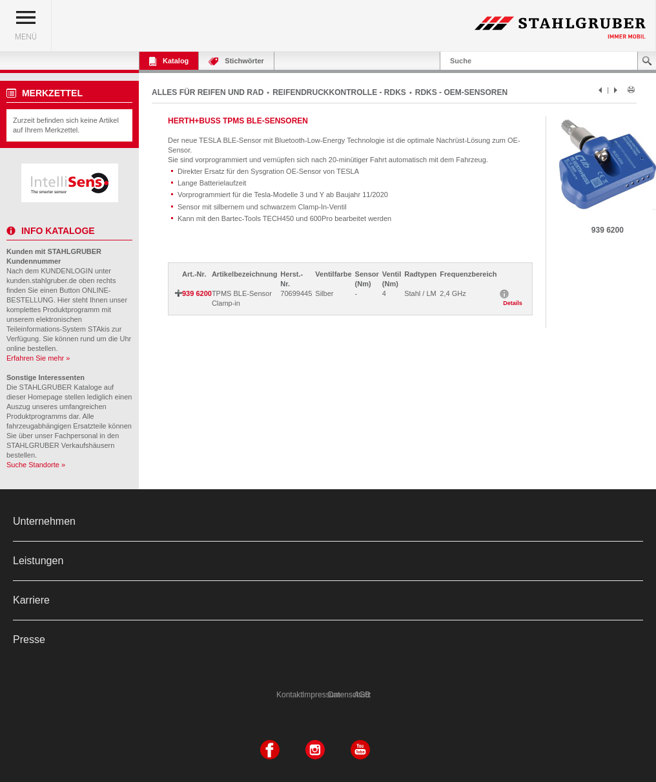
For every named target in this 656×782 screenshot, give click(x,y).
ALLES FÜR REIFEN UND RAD (207, 92)
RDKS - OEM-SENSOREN (461, 92)
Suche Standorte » (35, 465)
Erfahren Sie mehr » (38, 358)
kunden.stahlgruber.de (41, 280)
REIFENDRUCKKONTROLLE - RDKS (339, 92)
